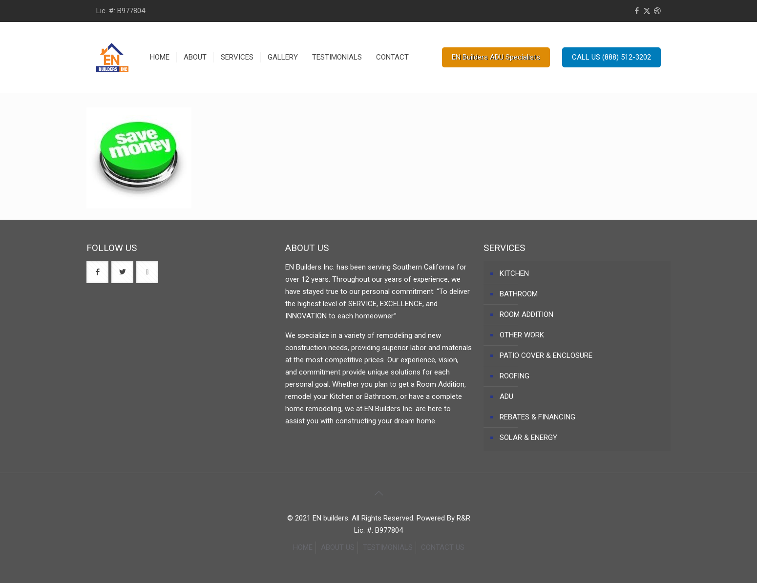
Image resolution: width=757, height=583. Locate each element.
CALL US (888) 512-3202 (611, 57)
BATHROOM (519, 294)
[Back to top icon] (378, 493)
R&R (463, 518)
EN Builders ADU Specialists (496, 57)
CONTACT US (442, 547)
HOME (303, 547)
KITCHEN (514, 273)
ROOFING (514, 376)
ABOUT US (338, 547)
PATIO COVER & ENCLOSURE (546, 355)
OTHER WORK (522, 335)
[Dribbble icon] (657, 11)
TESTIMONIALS (388, 547)
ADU (506, 396)
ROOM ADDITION (526, 314)
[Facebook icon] (636, 10)
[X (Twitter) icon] (647, 10)
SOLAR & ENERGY (528, 437)
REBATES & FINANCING (537, 417)
